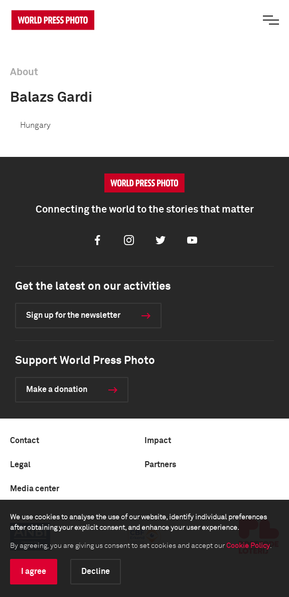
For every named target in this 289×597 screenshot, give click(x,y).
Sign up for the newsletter (73, 315)
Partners (160, 465)
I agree (33, 571)
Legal (20, 465)
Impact (157, 441)
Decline (95, 571)
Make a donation (56, 389)
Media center (34, 489)
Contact (24, 441)
